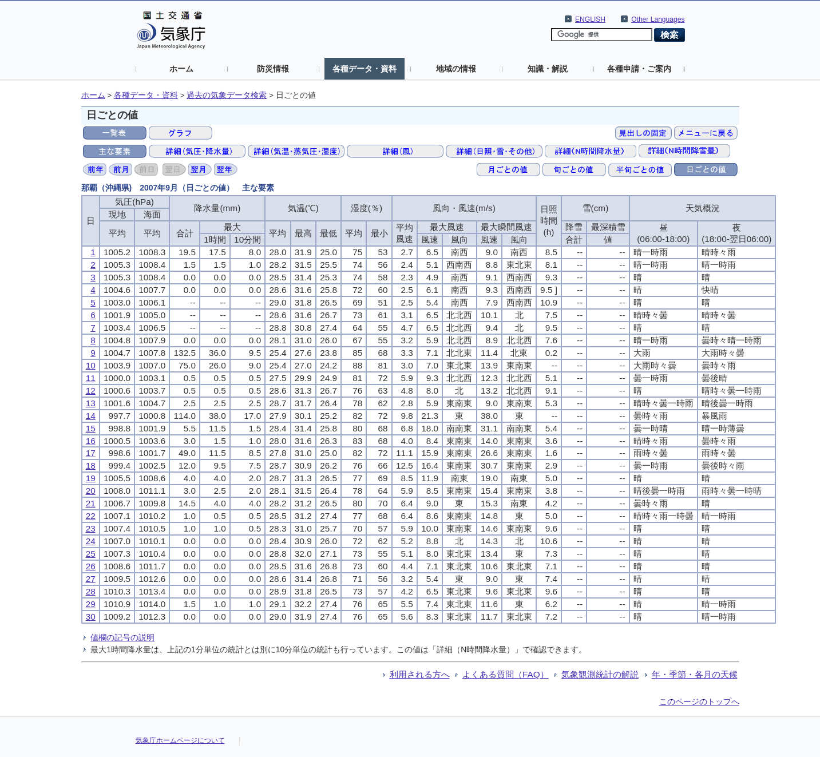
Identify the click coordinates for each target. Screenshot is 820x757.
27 (91, 579)
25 (91, 553)
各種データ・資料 (364, 68)
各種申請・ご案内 (639, 68)
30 (91, 616)
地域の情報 (456, 68)
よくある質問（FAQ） (505, 674)
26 (91, 566)
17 (91, 453)
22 (91, 516)
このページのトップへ (699, 701)
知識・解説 (548, 68)
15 (91, 428)
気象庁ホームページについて (180, 740)
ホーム (181, 68)
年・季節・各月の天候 (695, 674)
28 (91, 591)
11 (91, 378)
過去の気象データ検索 (227, 95)
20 (91, 491)
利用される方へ (420, 674)
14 (91, 416)
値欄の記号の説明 (122, 637)
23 (91, 528)
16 (91, 441)
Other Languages (657, 19)
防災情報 (273, 68)
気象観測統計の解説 (600, 674)
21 (91, 503)
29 (91, 604)
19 (91, 478)
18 (91, 465)
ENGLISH (590, 19)
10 (91, 365)
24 (91, 541)
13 (91, 403)
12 (91, 390)
